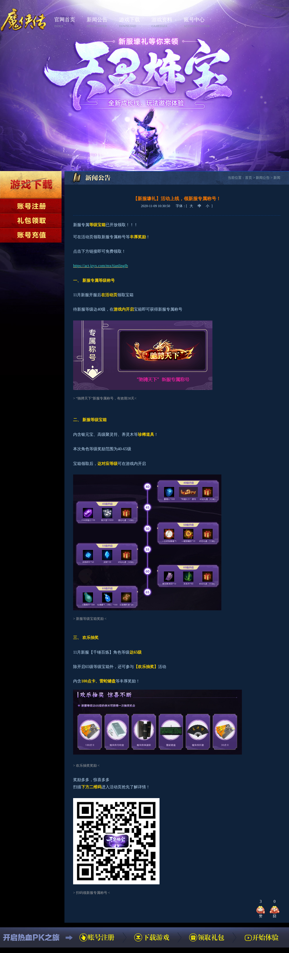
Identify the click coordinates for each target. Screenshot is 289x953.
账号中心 (198, 23)
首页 (248, 178)
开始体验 (261, 937)
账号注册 (31, 206)
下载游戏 (31, 184)
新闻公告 (101, 23)
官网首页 (68, 23)
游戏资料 (165, 23)
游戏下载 (133, 23)
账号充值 (31, 235)
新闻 (276, 178)
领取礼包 (31, 220)
